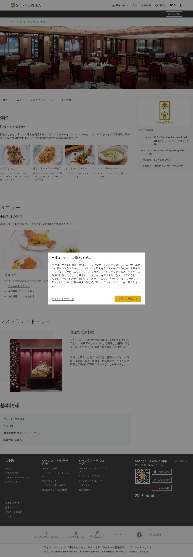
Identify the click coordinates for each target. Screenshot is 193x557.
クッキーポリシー (113, 282)
